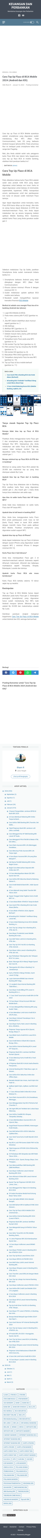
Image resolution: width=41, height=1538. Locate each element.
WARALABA (7, 1503)
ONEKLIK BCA (8, 1467)
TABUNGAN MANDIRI (10, 1499)
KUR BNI (21, 1459)
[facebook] (19, 15)
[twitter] (13, 672)
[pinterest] (20, 672)
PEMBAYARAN (8, 1471)
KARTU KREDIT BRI (9, 1455)
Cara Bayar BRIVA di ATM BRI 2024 (21, 1259)
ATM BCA (13, 1395)
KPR (14, 1459)
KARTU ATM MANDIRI (24, 1447)
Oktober (11, 1369)
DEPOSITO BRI (8, 1431)
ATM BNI (22, 1395)
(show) (14, 165)
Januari (11, 808)
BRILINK (6, 1427)
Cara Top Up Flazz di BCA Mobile (25, 617)
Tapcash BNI (25, 1499)
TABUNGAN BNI (23, 1491)
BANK (18, 1403)
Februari (11, 804)
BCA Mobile (23, 301)
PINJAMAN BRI (22, 1475)
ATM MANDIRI (23, 1399)
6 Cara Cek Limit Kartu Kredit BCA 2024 (22, 1356)
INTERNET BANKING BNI (11, 1439)
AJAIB (5, 1395)
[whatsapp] (27, 672)
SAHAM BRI (7, 1487)
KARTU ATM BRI (8, 1447)
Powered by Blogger (23, 1534)
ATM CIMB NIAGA (9, 1399)
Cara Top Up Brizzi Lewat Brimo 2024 (21, 1256)
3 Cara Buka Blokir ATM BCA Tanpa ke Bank (23, 902)
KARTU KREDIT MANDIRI (27, 1455)
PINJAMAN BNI (8, 1475)
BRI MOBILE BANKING (29, 1423)
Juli (9, 801)
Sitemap (20, 1530)
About (5, 1527)
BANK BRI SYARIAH (19, 1407)
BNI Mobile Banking (10, 1419)
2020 (7, 1365)
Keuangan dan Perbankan (20, 5)
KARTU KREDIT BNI (26, 1451)
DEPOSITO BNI (31, 1427)
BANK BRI (6, 1407)
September (11, 794)
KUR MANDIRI (8, 1463)
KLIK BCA (6, 1459)
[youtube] (23, 15)
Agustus (11, 798)
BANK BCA (26, 1403)
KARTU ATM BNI (28, 1443)
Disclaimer (13, 1527)
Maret (10, 1382)
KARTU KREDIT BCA (10, 1451)
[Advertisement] (20, 48)
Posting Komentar (32, 85)
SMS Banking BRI (9, 1491)
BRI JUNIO (7, 1423)
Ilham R (20, 767)
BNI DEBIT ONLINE (9, 1415)
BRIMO (14, 1427)
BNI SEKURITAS (24, 1419)
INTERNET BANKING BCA (28, 1435)
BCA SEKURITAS (20, 1411)
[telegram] (35, 672)
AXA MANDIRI (8, 1403)
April (9, 1379)
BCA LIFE (32, 1407)
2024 (8, 791)
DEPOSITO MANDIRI (23, 1431)
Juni (9, 1372)
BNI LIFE (22, 1415)
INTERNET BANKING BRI (11, 1443)
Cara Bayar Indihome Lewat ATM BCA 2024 (23, 1285)
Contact (21, 1527)
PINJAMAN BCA (21, 1471)
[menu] (5, 22)
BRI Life (16, 1423)
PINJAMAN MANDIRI (10, 1479)
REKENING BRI (28, 1483)
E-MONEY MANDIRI (10, 1435)
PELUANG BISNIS (22, 1467)
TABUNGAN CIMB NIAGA (11, 1495)
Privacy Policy (31, 1527)
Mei (9, 1375)
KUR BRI (29, 1459)
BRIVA (21, 1427)
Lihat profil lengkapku (20, 776)
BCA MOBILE (7, 1411)
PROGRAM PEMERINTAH (12, 1483)
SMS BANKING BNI (20, 1487)
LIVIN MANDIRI (21, 1463)
